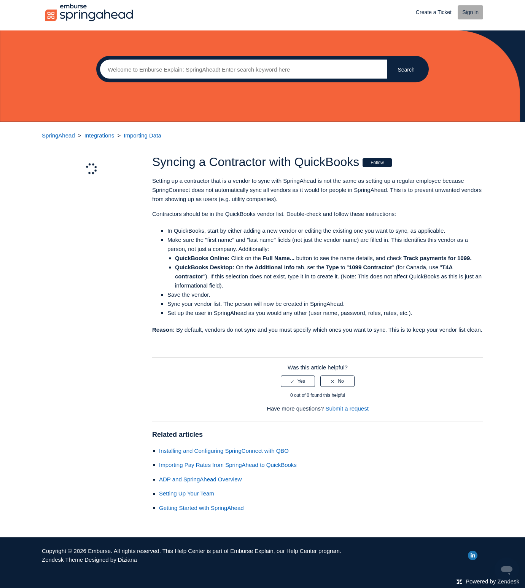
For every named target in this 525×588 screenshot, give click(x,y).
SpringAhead (58, 135)
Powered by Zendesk (492, 581)
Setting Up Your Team (186, 493)
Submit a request (346, 408)
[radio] (298, 381)
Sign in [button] (470, 12)
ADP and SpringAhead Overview (200, 479)
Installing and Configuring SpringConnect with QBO (224, 450)
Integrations (99, 135)
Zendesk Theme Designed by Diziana (89, 559)
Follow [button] (377, 162)
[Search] (241, 69)
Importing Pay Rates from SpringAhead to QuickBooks (228, 465)
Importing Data (142, 135)
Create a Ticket (434, 12)
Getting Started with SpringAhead (201, 508)
